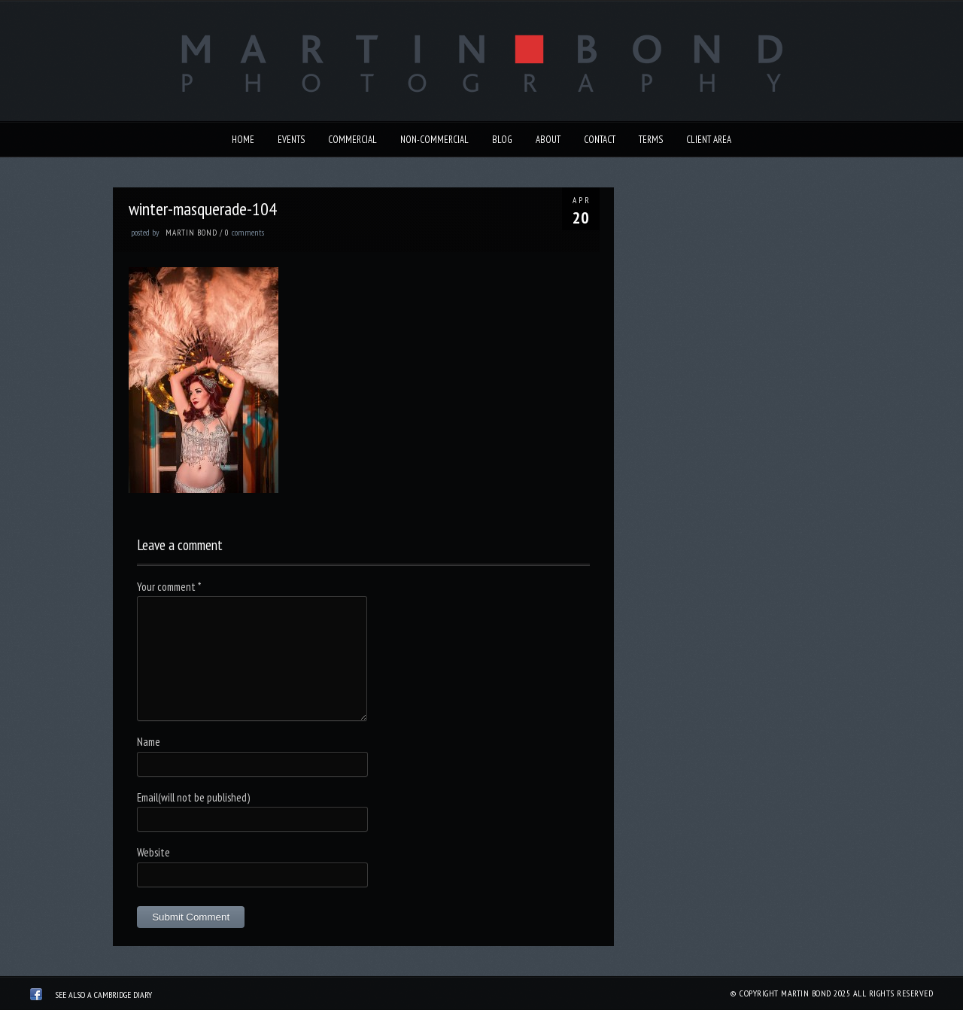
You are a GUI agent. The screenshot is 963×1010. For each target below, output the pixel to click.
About (548, 139)
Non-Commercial (434, 139)
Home (243, 139)
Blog (502, 139)
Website (153, 852)
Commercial (352, 139)
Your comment (169, 587)
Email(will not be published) (193, 797)
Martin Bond (191, 232)
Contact (599, 139)
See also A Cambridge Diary (103, 994)
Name (148, 742)
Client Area (708, 139)
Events (291, 139)
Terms (651, 139)
